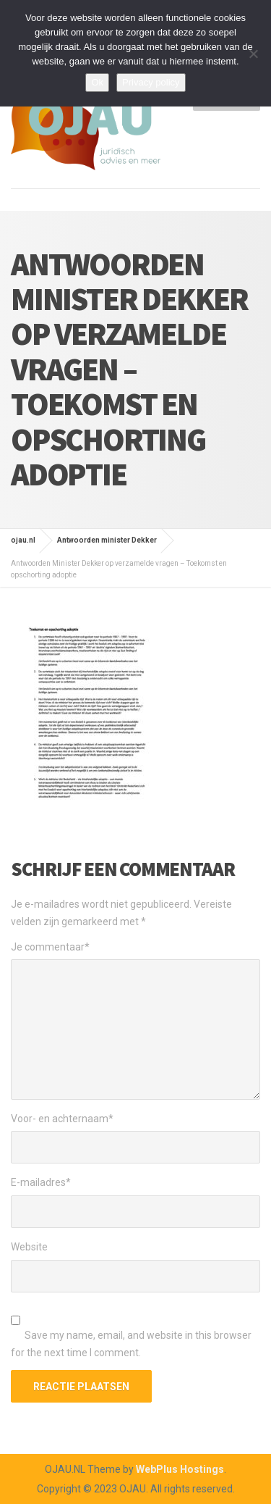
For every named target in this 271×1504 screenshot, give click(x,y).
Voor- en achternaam (62, 1118)
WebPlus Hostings (180, 1469)
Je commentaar (50, 947)
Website (29, 1247)
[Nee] (253, 53)
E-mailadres (41, 1182)
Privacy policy (150, 82)
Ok (97, 82)
